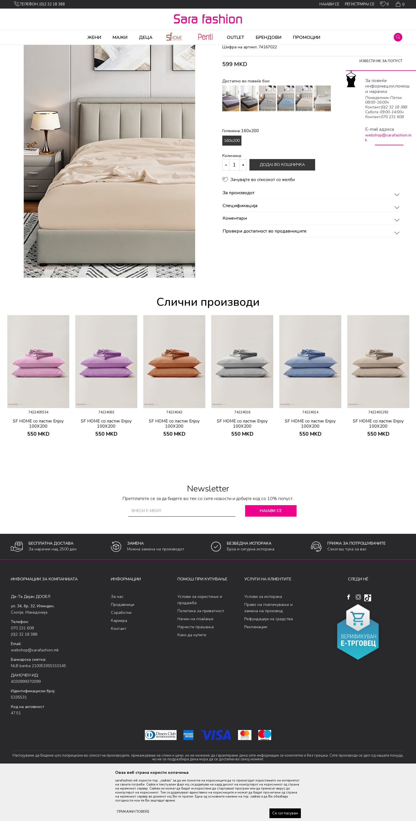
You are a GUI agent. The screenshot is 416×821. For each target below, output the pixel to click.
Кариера (119, 665)
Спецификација (312, 250)
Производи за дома (75, 48)
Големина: (240, 176)
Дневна (101, 48)
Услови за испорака (263, 641)
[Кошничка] (400, 4)
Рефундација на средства (268, 664)
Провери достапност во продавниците (312, 276)
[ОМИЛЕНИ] (384, 5)
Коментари (312, 263)
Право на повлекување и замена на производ (268, 653)
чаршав (118, 48)
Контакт (118, 673)
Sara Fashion (21, 48)
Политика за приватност (200, 656)
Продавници (122, 649)
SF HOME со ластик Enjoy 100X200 (38, 468)
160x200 (232, 185)
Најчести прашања (195, 672)
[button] (398, 37)
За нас (117, 641)
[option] (38, 426)
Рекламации (255, 672)
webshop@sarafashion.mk (388, 137)
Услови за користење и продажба (199, 645)
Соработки (121, 657)
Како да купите (191, 680)
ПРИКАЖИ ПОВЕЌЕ (133, 811)
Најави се (271, 555)
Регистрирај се (359, 4)
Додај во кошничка (282, 209)
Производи (45, 48)
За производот (312, 238)
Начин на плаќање (195, 664)
